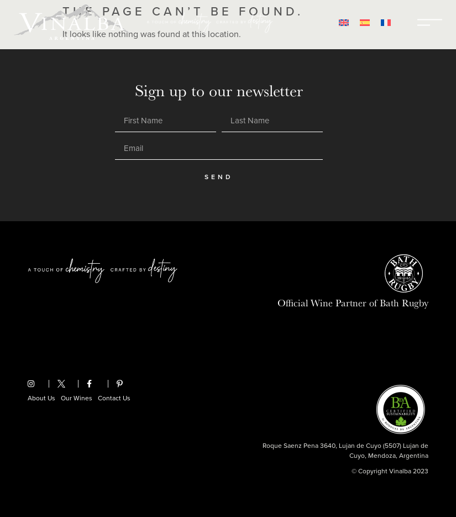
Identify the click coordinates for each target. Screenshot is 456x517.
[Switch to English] (343, 22)
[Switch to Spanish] (364, 22)
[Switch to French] (385, 22)
